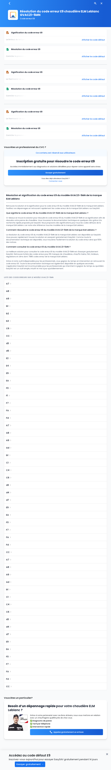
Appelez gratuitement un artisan (66, 732)
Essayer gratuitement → (30, 764)
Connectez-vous (55, 181)
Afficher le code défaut (93, 40)
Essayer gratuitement (56, 172)
